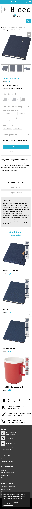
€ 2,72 (7, 390)
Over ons (3, 459)
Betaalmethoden (6, 475)
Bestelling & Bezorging (8, 472)
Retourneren (4, 478)
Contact (3, 470)
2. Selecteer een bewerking (12, 107)
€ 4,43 (7, 312)
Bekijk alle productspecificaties (12, 88)
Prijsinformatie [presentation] (16, 192)
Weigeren (16, 502)
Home (2, 27)
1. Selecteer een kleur (10, 94)
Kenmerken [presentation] (16, 187)
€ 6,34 (7, 351)
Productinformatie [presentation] (16, 182)
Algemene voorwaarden (8, 486)
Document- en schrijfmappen (17, 27)
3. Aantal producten (10, 134)
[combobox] (13, 21)
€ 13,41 (7, 274)
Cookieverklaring (6, 489)
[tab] (16, 182)
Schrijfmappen (5, 30)
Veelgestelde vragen (7, 461)
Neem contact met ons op (9, 170)
